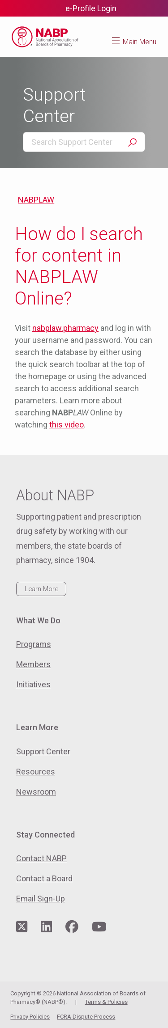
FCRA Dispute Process (86, 1016)
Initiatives (33, 684)
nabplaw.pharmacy (65, 328)
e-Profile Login (90, 8)
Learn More (41, 589)
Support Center (43, 751)
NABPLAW (36, 199)
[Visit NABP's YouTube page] (99, 927)
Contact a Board (44, 878)
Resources (35, 771)
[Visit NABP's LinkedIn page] (46, 927)
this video (66, 424)
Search (132, 142)
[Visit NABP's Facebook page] (71, 927)
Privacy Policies (30, 1016)
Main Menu (139, 42)
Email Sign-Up (40, 898)
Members (33, 664)
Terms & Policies (106, 1001)
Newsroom (36, 791)
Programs (33, 644)
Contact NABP (41, 858)
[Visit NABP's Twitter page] (21, 927)
